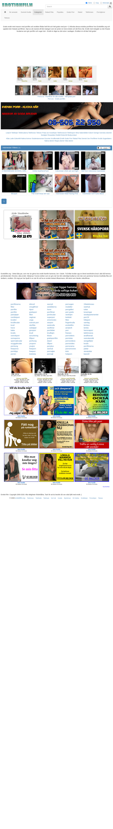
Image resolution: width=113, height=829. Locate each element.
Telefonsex (32, 133)
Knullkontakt (55, 138)
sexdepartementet (91, 315)
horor (49, 309)
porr (67, 330)
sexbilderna (51, 307)
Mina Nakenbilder (82, 133)
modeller (68, 307)
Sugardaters (107, 138)
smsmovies (51, 320)
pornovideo (69, 344)
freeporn (32, 349)
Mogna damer (59, 141)
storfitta (32, 325)
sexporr (50, 323)
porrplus (50, 346)
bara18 (86, 354)
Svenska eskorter (105, 133)
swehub (87, 307)
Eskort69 (17, 138)
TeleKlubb (38, 498)
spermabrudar (16, 341)
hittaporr (87, 320)
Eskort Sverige (93, 133)
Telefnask (46, 498)
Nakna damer (49, 141)
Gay (97, 3)
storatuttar (88, 351)
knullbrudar (15, 323)
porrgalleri (69, 309)
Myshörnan (67, 498)
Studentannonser (38, 138)
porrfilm (14, 309)
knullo (13, 333)
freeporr (32, 351)
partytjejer (15, 315)
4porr (31, 309)
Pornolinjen (93, 498)
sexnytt (50, 304)
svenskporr (15, 336)
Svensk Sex (86, 138)
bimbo (86, 328)
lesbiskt (68, 317)
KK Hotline (76, 498)
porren (13, 354)
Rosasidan (51, 135)
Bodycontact (72, 135)
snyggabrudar (16, 344)
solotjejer (33, 328)
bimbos (87, 325)
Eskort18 (64, 135)
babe (13, 330)
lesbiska (32, 354)
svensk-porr (34, 323)
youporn (32, 344)
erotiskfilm (69, 325)
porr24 (86, 317)
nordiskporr (15, 317)
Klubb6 (58, 135)
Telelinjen (14, 133)
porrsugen (69, 304)
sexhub (50, 349)
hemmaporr (88, 330)
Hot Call (53, 498)
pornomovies (70, 349)
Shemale (106, 3)
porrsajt (50, 354)
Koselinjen (53, 133)
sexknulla (51, 325)
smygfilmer (33, 307)
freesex (68, 333)
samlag (87, 323)
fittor (12, 307)
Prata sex (45, 133)
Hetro (90, 3)
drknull (32, 304)
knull (13, 325)
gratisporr (33, 312)
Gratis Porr (68, 138)
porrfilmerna (15, 304)
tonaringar (88, 312)
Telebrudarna (23, 133)
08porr (49, 344)
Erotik (62, 138)
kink (67, 351)
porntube (69, 338)
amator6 (68, 328)
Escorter (47, 138)
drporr (49, 341)
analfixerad (88, 336)
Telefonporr (71, 133)
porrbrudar (51, 315)
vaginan (32, 317)
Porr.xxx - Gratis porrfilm (56, 99)
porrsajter (51, 351)
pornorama (69, 346)
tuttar (86, 309)
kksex (49, 336)
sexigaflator (88, 341)
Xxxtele (60, 498)
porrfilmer (51, 312)
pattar (86, 349)
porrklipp (14, 351)
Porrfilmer (93, 138)
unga (31, 320)
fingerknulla (70, 323)
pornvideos (69, 336)
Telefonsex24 (62, 133)
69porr (32, 338)
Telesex (39, 133)
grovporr (32, 330)
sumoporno (15, 338)
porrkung (33, 341)
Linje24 (8, 133)
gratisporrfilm (52, 338)
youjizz (32, 346)
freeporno (15, 349)
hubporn (68, 354)
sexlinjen (68, 315)
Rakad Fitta (77, 138)
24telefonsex (89, 304)
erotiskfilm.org (20, 498)
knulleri (14, 320)
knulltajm (50, 333)
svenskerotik (89, 338)
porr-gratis (69, 312)
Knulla (100, 138)
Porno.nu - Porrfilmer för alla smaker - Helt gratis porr (56, 96)
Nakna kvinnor (26, 138)
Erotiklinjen (84, 498)
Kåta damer (69, 141)
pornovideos (70, 341)
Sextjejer (44, 135)
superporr (51, 317)
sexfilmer (50, 328)
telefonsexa (88, 333)
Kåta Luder (10, 138)
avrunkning (33, 336)
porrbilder (51, 330)
